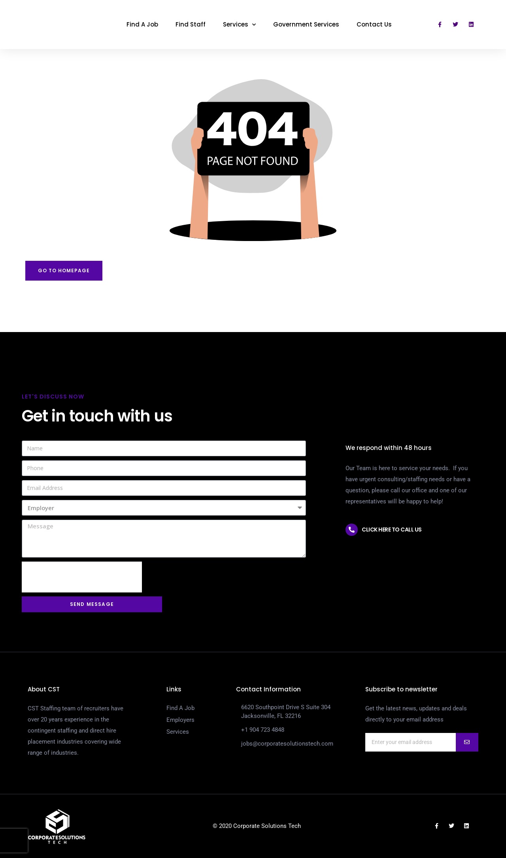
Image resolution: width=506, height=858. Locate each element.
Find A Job (142, 24)
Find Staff (191, 24)
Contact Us (374, 24)
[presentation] (82, 577)
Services (239, 25)
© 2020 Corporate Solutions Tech (257, 826)
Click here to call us (392, 529)
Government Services (306, 24)
